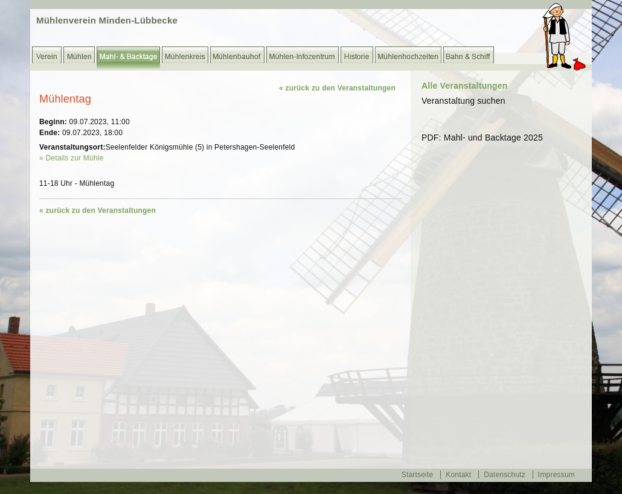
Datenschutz (504, 474)
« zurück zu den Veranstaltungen (337, 88)
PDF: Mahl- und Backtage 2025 (482, 137)
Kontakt (458, 474)
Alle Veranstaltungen (464, 85)
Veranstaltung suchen (463, 101)
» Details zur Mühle (71, 158)
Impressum (556, 474)
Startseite (418, 474)
